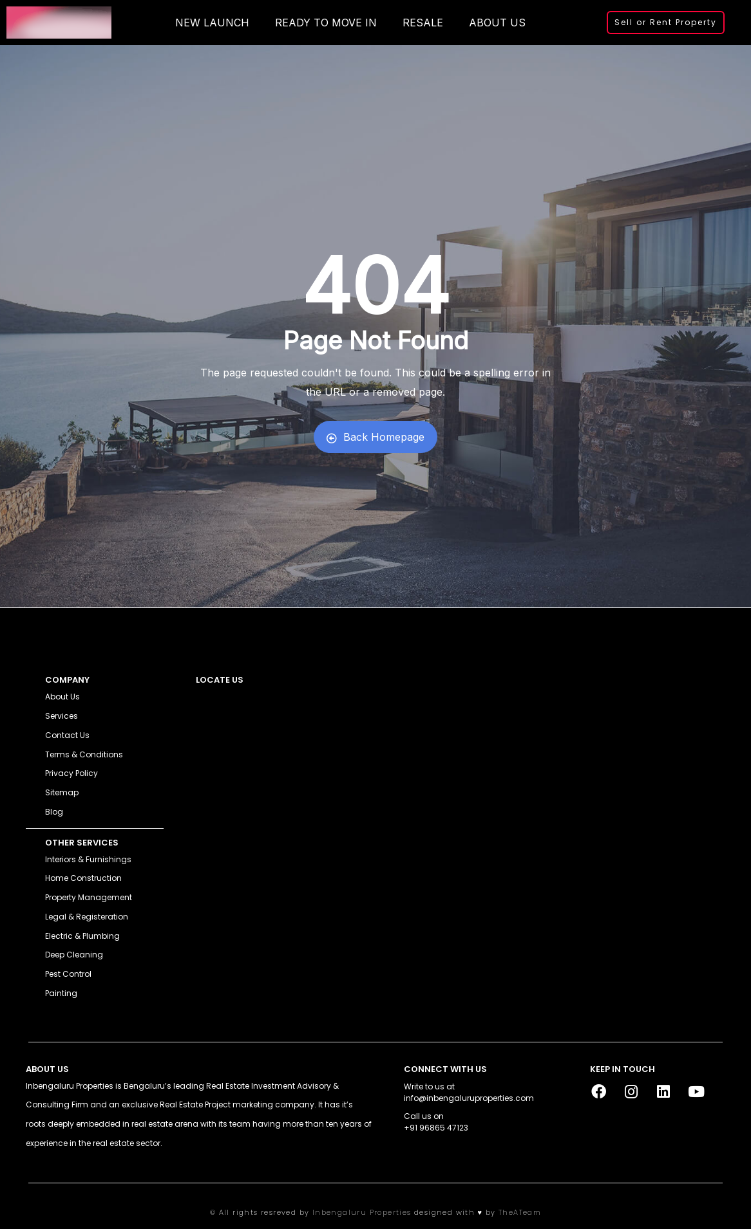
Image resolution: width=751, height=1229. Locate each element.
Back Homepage (375, 436)
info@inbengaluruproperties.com (469, 1098)
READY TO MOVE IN (326, 22)
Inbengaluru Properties (362, 1212)
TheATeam (520, 1212)
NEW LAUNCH (212, 22)
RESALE (423, 22)
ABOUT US (497, 22)
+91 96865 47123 (436, 1127)
